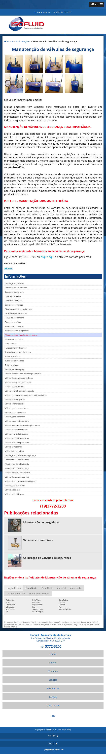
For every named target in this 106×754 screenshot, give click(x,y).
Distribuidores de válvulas (16, 313)
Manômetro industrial (14, 326)
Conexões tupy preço (14, 305)
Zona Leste (75, 587)
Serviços (53, 679)
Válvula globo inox (12, 489)
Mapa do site (52, 705)
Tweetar (8, 268)
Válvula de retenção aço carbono (19, 378)
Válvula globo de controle (15, 412)
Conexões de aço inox (14, 292)
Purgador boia (11, 343)
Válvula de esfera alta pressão (17, 472)
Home (53, 653)
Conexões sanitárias (13, 300)
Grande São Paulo (16, 593)
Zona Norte (31, 587)
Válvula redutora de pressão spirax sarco (22, 425)
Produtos (53, 671)
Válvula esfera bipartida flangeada (19, 391)
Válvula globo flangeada (15, 416)
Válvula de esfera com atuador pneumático (23, 373)
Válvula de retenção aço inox (17, 477)
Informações (15, 276)
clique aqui (47, 257)
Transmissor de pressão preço (18, 352)
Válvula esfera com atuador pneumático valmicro (26, 395)
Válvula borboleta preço (15, 369)
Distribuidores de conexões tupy (19, 309)
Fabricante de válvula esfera (17, 459)
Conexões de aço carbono (16, 287)
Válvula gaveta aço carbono (16, 408)
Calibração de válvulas (14, 283)
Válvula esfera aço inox (14, 386)
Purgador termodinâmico (15, 348)
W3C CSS (53, 743)
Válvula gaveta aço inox (15, 485)
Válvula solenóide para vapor (17, 442)
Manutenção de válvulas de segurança (21, 335)
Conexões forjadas (13, 296)
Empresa (53, 662)
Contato (53, 696)
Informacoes (53, 688)
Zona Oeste (47, 587)
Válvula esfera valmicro (15, 403)
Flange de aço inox (13, 322)
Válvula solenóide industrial (16, 434)
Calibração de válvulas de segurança (20, 455)
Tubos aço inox (11, 365)
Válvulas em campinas (14, 451)
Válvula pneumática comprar (17, 421)
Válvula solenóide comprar (16, 429)
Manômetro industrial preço (17, 468)
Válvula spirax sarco (13, 446)
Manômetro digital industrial (17, 464)
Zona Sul (61, 587)
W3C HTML (53, 736)
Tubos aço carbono (13, 356)
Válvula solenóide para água (17, 438)
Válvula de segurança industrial (18, 382)
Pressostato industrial (14, 339)
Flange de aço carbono (14, 317)
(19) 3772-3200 (63, 12)
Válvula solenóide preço (15, 494)
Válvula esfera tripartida (15, 399)
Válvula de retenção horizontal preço (20, 481)
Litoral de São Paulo (39, 593)
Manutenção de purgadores (17, 330)
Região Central (14, 587)
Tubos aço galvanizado (14, 360)
